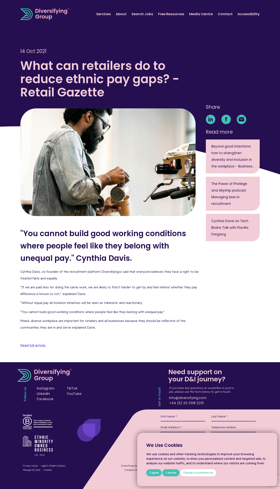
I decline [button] (170, 472)
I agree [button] (154, 472)
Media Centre (201, 14)
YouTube (74, 393)
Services (103, 14)
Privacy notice (30, 465)
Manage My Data (31, 469)
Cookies (47, 469)
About (121, 14)
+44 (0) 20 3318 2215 (186, 403)
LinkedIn (43, 393)
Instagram (45, 388)
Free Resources (171, 14)
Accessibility (249, 14)
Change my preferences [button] (198, 472)
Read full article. (33, 345)
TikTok (72, 388)
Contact (225, 14)
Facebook (45, 399)
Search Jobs (142, 14)
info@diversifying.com (188, 397)
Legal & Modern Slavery (53, 465)
